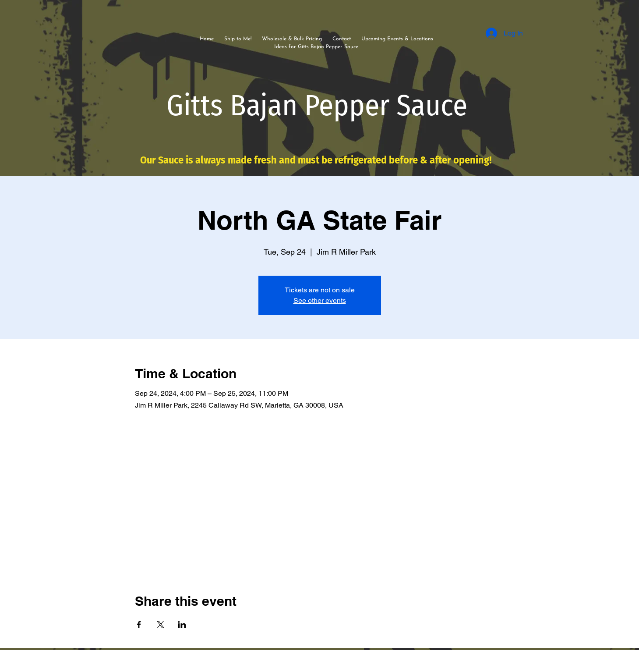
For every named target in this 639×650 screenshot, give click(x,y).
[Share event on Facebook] (139, 624)
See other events (319, 300)
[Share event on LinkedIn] (182, 624)
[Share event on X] (160, 624)
